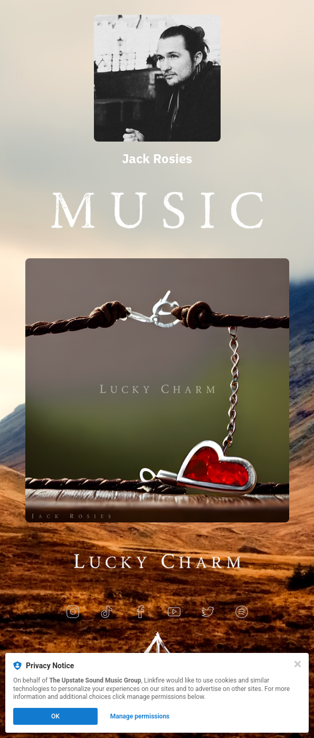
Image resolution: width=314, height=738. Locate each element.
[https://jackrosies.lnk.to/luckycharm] (157, 390)
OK (55, 716)
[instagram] (73, 612)
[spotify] (242, 612)
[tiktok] (106, 612)
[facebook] (140, 612)
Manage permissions (140, 716)
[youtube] (174, 612)
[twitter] (208, 612)
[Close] (297, 664)
